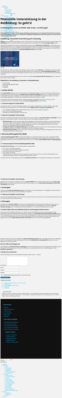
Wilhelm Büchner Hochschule (11, 32)
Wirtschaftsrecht (9, 373)
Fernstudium (5, 7)
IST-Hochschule (8, 25)
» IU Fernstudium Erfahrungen (11, 327)
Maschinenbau (8, 368)
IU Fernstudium (8, 385)
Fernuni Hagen (8, 379)
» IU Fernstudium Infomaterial (11, 325)
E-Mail (2, 270)
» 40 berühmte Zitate (10, 336)
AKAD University (9, 375)
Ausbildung (7, 392)
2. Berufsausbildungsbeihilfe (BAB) (11, 285)
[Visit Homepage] (8, 3)
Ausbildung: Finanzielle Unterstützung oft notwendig (15, 282)
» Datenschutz (6, 314)
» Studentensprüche (10, 340)
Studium (7, 37)
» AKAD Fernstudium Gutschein (11, 322)
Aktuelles (5, 6)
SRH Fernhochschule (9, 30)
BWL (6, 366)
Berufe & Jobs (8, 394)
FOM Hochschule (9, 380)
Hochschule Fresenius (10, 382)
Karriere (5, 391)
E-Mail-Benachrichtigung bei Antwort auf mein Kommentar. (16, 275)
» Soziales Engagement (8, 309)
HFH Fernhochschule (9, 381)
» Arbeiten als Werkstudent (11, 342)
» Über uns (5, 307)
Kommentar (3, 265)
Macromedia (8, 386)
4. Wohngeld (6, 287)
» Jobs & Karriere (7, 311)
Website (2, 272)
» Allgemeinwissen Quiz (10, 338)
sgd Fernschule (8, 29)
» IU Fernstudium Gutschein (10, 323)
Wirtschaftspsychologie (10, 371)
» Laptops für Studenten (11, 334)
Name (2, 267)
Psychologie (8, 369)
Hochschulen (5, 374)
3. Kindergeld (6, 286)
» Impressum (6, 316)
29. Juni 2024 (3, 30)
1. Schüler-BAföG (7, 284)
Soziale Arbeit (8, 370)
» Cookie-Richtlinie (7, 312)
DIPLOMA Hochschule (10, 376)
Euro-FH (7, 377)
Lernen (4, 396)
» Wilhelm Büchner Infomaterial (11, 329)
